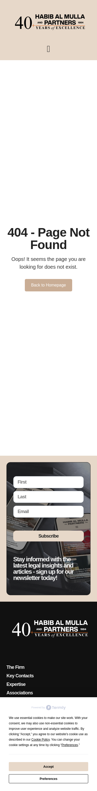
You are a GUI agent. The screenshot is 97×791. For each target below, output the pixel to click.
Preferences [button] (70, 745)
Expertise (15, 684)
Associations (19, 693)
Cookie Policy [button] (40, 739)
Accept (48, 767)
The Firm (15, 667)
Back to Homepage (48, 285)
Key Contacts (20, 675)
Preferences (48, 779)
